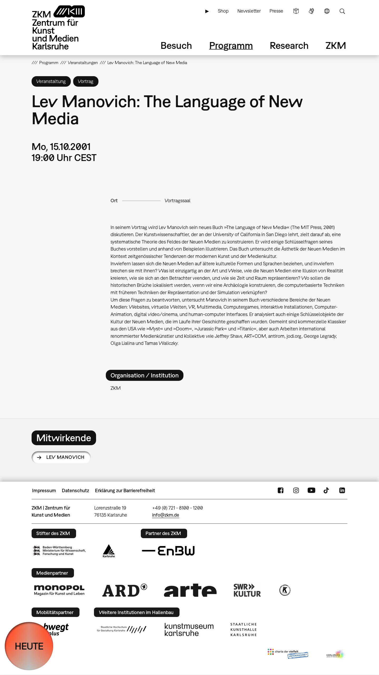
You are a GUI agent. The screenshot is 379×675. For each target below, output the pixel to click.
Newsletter (249, 11)
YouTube (311, 490)
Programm (231, 45)
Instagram (296, 490)
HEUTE (29, 646)
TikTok (327, 490)
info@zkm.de (165, 515)
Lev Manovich (65, 457)
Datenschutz (75, 490)
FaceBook (280, 490)
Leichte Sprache (296, 11)
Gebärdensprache (311, 11)
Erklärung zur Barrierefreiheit (125, 490)
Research (289, 45)
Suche (342, 11)
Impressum (44, 490)
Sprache (327, 11)
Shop (223, 11)
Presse (276, 11)
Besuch (176, 45)
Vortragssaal (178, 200)
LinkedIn (342, 490)
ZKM (336, 45)
